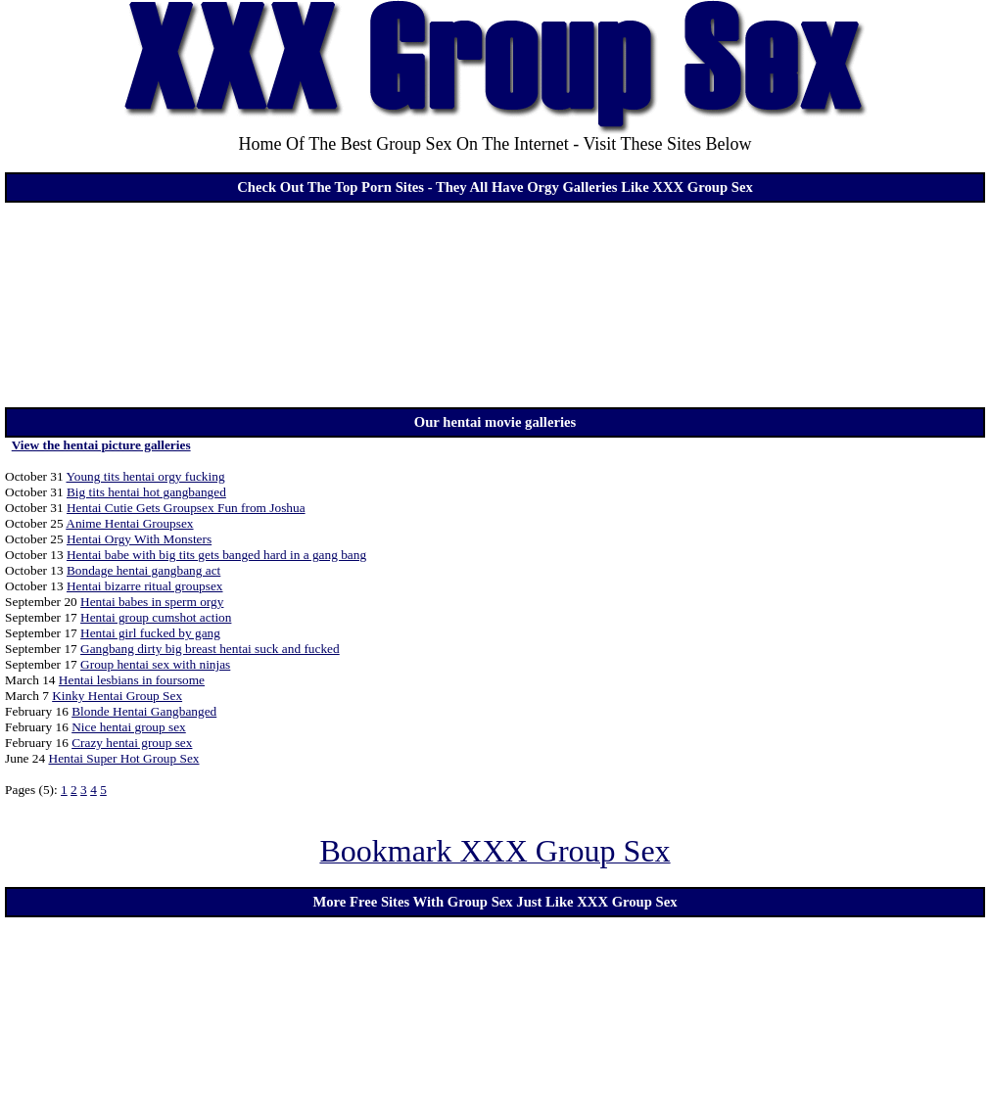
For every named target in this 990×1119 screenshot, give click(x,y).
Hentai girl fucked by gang (150, 633)
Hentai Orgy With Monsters (139, 539)
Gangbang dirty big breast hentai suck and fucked (210, 648)
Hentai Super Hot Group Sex (124, 758)
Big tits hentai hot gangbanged (146, 492)
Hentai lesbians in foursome (132, 680)
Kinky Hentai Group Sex (117, 695)
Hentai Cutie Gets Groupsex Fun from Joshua (186, 507)
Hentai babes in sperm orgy (151, 601)
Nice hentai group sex (128, 727)
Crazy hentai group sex (131, 742)
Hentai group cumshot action (155, 617)
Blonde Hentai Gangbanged (143, 711)
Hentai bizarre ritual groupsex (145, 586)
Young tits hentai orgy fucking (146, 476)
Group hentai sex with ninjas (155, 664)
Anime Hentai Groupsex (129, 523)
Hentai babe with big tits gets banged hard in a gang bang (216, 554)
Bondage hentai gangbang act (143, 570)
